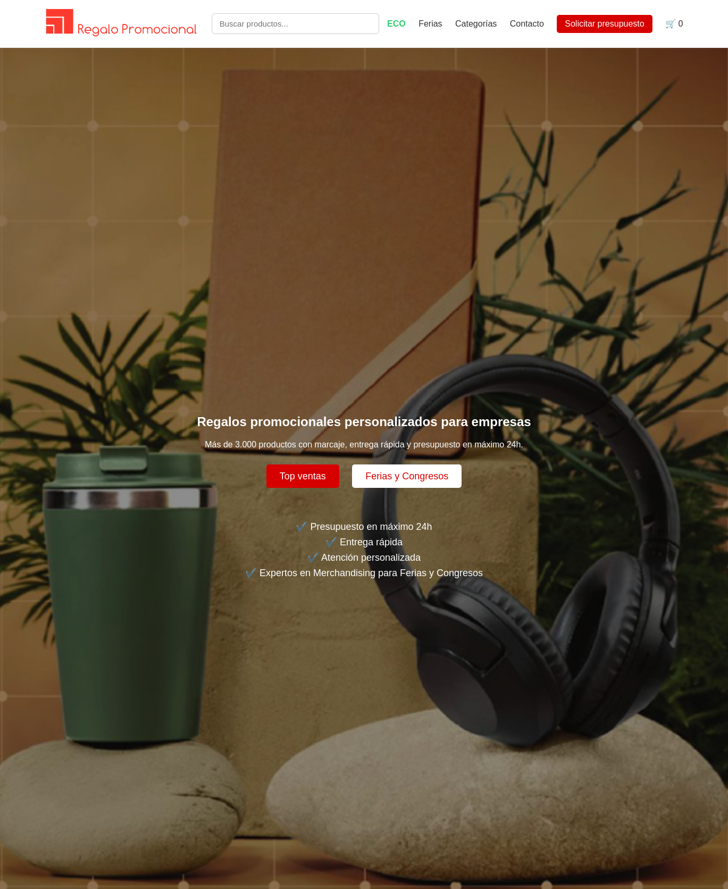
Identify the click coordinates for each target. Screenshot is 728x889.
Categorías (476, 23)
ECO (396, 23)
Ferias (432, 23)
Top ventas (303, 476)
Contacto (527, 23)
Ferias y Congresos (406, 476)
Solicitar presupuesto (604, 23)
